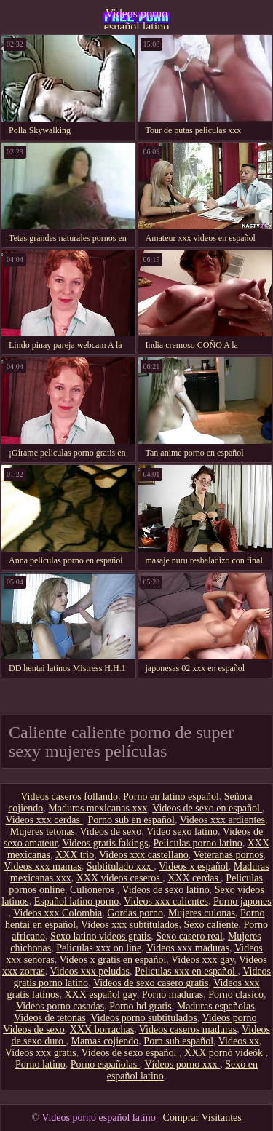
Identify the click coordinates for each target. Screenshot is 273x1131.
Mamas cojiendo (104, 1041)
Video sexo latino (182, 831)
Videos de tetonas (50, 1017)
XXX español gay (100, 994)
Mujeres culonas (201, 913)
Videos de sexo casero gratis (151, 982)
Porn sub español (178, 1041)
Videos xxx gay (202, 959)
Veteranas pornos (229, 854)
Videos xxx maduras (187, 947)
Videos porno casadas (60, 1006)
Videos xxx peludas (90, 971)
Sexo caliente (210, 924)
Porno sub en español (131, 819)
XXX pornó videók (225, 1052)
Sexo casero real (189, 936)
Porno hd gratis (140, 1006)
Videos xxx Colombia (57, 913)
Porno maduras (172, 994)
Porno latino (40, 1064)
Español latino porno (76, 901)
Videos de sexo (111, 831)
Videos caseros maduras (188, 1029)
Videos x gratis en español (112, 959)
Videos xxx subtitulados (130, 924)
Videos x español (194, 866)
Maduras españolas (216, 1006)
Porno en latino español (171, 796)
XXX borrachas (102, 1029)
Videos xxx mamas (42, 866)
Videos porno (229, 1017)
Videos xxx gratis (40, 1052)
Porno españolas (105, 1064)
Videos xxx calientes (166, 901)
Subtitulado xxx (120, 866)
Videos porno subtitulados (144, 1017)
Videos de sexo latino (166, 889)
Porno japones (242, 901)
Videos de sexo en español (207, 808)
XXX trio (74, 854)
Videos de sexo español (130, 1052)
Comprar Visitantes (202, 1117)
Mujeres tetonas (42, 831)
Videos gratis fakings (105, 843)
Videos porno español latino (136, 18)
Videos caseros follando (69, 796)
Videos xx (238, 1041)
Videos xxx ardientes (222, 819)
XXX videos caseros (119, 878)
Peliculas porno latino (198, 843)
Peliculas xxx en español (186, 971)
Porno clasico (236, 994)
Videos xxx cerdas (43, 819)
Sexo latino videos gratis (100, 936)
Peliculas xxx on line (98, 947)
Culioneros (93, 889)
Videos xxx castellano (144, 854)
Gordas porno (135, 913)
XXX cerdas (194, 878)
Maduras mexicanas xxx (97, 808)
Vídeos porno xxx (182, 1064)
